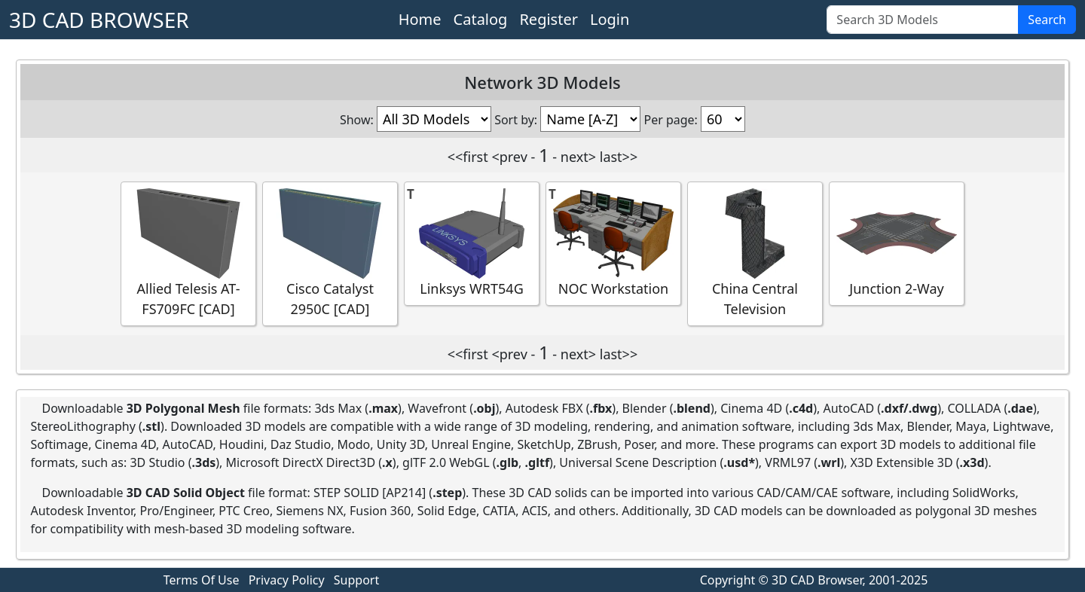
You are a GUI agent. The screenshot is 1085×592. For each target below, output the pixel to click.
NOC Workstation (613, 243)
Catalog (481, 19)
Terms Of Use (202, 580)
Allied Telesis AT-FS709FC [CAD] (188, 253)
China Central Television (755, 253)
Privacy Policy (287, 580)
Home (420, 19)
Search (1047, 19)
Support (356, 580)
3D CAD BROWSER (99, 19)
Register (548, 19)
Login (609, 19)
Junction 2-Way (896, 243)
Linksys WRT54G (471, 243)
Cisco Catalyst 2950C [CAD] (330, 253)
